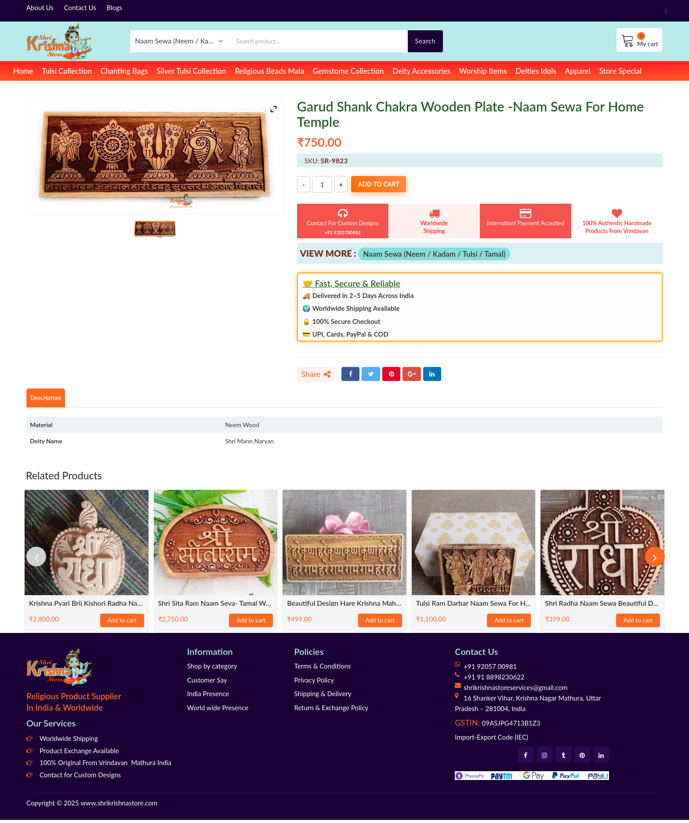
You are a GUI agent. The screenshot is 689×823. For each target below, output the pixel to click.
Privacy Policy (314, 683)
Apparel (578, 70)
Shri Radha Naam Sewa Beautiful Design (602, 606)
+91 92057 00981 (490, 669)
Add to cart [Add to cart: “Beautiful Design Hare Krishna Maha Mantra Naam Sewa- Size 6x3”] (380, 624)
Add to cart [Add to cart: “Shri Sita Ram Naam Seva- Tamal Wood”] (251, 624)
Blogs (115, 7)
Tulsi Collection (67, 70)
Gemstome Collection (348, 70)
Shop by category (212, 669)
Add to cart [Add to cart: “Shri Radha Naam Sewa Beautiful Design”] (638, 624)
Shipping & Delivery (323, 697)
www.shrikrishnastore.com (118, 806)
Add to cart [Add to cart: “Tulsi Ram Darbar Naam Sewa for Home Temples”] (509, 624)
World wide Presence (217, 711)
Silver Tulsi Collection (191, 70)
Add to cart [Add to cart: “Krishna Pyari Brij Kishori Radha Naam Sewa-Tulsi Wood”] (122, 624)
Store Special (620, 70)
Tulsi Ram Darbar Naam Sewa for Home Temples (473, 606)
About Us (40, 7)
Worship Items (483, 70)
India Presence (208, 697)
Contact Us (80, 7)
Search (425, 41)
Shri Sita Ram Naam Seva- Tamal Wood (215, 606)
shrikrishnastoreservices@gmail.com (515, 690)
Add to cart (389, 184)
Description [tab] (49, 400)
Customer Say (207, 683)
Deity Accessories (421, 70)
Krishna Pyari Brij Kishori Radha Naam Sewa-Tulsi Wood (86, 606)
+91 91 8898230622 (494, 680)
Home (23, 70)
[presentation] (40, 560)
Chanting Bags (124, 70)
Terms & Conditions (322, 669)
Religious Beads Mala (269, 70)
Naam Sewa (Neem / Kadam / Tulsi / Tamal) (434, 254)
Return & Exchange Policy (331, 711)
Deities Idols (535, 70)
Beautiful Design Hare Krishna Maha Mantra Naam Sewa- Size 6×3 (344, 606)
